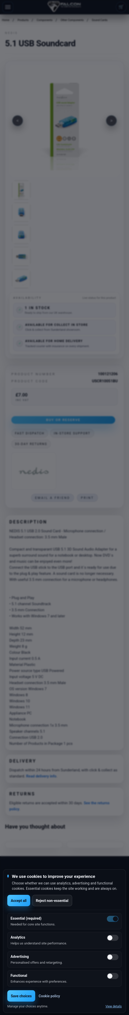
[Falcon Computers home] (64, 7)
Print (87, 498)
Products (23, 20)
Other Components (72, 20)
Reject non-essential (52, 901)
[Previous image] (17, 120)
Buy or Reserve (63, 420)
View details (113, 1006)
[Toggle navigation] (8, 7)
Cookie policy (49, 996)
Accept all (19, 901)
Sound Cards (100, 20)
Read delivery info (41, 776)
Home (6, 20)
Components (45, 20)
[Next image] (111, 120)
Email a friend (52, 498)
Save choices (21, 996)
